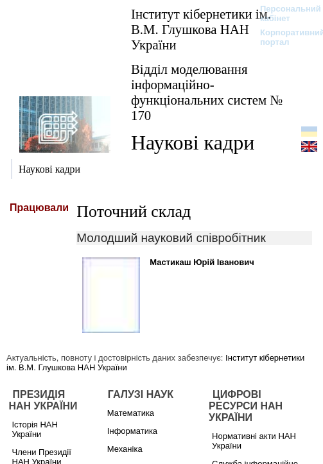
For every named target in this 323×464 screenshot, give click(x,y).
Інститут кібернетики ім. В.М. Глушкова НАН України (201, 29)
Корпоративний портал (284, 37)
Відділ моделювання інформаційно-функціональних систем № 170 (207, 92)
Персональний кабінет (284, 13)
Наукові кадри (192, 142)
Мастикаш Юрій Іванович (202, 262)
